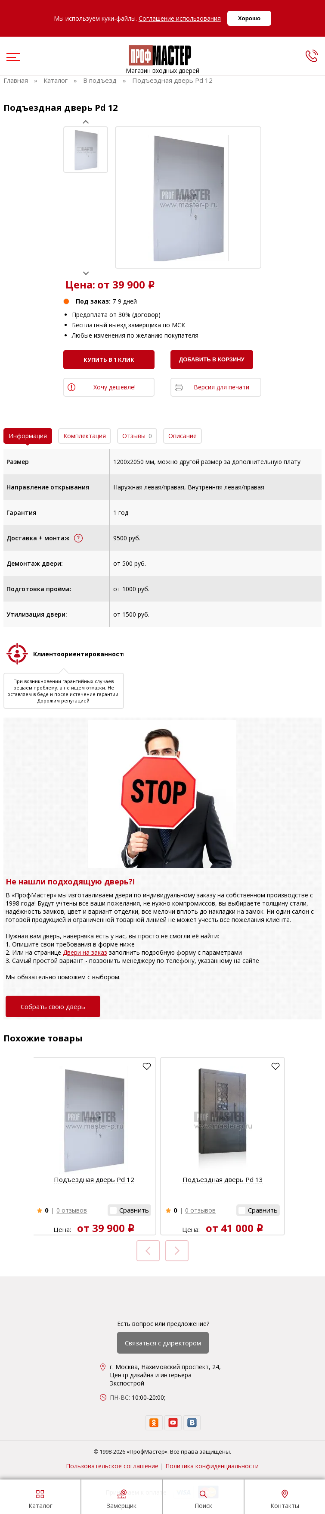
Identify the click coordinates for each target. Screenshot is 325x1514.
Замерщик (121, 1498)
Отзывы (137, 436)
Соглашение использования (180, 18)
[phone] (312, 56)
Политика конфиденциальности (212, 1466)
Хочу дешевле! (114, 387)
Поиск (203, 1498)
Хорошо (249, 18)
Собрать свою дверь (53, 1006)
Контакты (284, 1498)
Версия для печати (221, 387)
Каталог (40, 1498)
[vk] (192, 1422)
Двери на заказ (85, 952)
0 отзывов (71, 1210)
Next (86, 273)
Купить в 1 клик (109, 360)
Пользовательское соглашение (112, 1466)
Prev (86, 122)
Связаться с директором (163, 1342)
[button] (129, 1210)
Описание (182, 436)
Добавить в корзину (212, 359)
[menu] (12, 57)
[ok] (154, 1422)
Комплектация (84, 436)
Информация (28, 436)
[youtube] (173, 1422)
